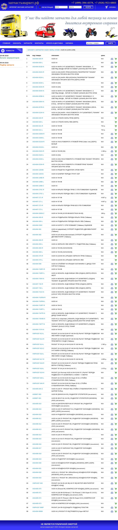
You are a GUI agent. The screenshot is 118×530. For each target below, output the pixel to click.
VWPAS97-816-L (38, 354)
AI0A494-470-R (37, 256)
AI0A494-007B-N (38, 107)
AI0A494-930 (36, 463)
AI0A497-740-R (37, 284)
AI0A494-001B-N (38, 67)
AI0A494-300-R (37, 217)
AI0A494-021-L (37, 130)
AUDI (46, 50)
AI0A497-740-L (37, 288)
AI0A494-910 (36, 414)
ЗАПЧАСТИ (28, 43)
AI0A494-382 (36, 235)
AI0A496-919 (36, 459)
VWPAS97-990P (38, 507)
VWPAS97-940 (37, 483)
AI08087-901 (36, 398)
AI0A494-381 (36, 229)
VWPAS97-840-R (38, 383)
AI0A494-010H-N (38, 112)
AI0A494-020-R (37, 118)
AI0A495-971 (36, 492)
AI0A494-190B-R (38, 178)
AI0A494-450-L (37, 244)
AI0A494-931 (36, 468)
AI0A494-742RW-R (39, 297)
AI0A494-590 (36, 264)
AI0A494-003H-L (38, 83)
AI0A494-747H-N (38, 329)
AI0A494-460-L (37, 252)
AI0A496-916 (36, 444)
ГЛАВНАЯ (6, 43)
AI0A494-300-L (37, 221)
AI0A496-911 (36, 418)
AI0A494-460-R (37, 248)
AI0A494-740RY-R (38, 269)
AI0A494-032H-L (38, 155)
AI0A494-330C (37, 225)
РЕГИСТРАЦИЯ (47, 7)
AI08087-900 (36, 394)
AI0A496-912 (36, 424)
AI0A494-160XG (38, 174)
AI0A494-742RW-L (38, 301)
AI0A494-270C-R (38, 190)
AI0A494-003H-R (38, 87)
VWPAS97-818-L (38, 368)
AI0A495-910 (36, 404)
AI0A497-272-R (37, 205)
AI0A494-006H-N (38, 102)
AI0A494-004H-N (38, 91)
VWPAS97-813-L (38, 333)
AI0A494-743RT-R (38, 305)
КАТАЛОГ (31, 50)
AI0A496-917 (36, 448)
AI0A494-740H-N (38, 278)
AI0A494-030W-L (38, 138)
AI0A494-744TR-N (38, 313)
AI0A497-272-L (37, 209)
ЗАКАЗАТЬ (17, 43)
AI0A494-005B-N (38, 96)
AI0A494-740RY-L (38, 273)
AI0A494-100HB (38, 170)
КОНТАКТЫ (39, 43)
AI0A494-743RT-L (38, 309)
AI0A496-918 (36, 453)
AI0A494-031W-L (38, 147)
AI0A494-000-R (37, 59)
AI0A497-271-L (37, 201)
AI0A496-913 (36, 429)
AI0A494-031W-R (38, 142)
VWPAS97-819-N (38, 372)
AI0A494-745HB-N (38, 319)
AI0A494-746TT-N (38, 324)
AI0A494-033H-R (38, 164)
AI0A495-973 (36, 503)
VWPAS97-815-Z (38, 348)
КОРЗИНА (69, 43)
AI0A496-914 (36, 435)
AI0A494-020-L (37, 122)
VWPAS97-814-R (38, 339)
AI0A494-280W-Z (38, 213)
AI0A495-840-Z (37, 389)
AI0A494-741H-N (38, 292)
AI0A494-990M (37, 511)
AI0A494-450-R (37, 240)
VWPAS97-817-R (38, 359)
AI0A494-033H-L (38, 159)
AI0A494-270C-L (38, 194)
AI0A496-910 (36, 409)
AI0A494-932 (36, 472)
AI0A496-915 (36, 439)
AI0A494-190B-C (38, 186)
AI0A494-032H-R (38, 151)
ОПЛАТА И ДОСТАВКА (54, 43)
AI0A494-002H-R (38, 72)
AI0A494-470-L (37, 260)
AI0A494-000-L (37, 63)
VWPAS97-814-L (38, 344)
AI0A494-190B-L (38, 182)
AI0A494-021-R (37, 126)
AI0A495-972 (36, 498)
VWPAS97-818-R (38, 363)
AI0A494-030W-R (38, 134)
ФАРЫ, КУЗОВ (54, 50)
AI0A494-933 (36, 478)
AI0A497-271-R (37, 197)
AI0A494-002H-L (38, 77)
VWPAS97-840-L (38, 378)
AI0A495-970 (36, 489)
